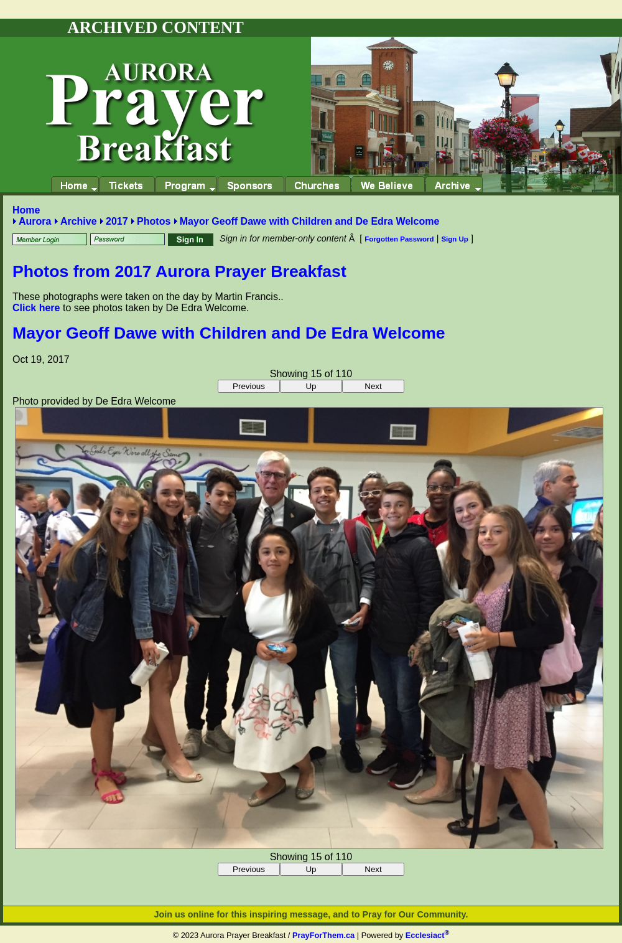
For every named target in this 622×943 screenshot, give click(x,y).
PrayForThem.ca (323, 935)
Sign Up (454, 239)
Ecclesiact (427, 935)
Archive (78, 221)
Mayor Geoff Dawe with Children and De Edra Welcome (310, 221)
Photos (153, 221)
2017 (117, 221)
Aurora (35, 221)
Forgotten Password (399, 239)
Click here (36, 308)
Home (26, 210)
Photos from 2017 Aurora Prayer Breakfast (179, 271)
